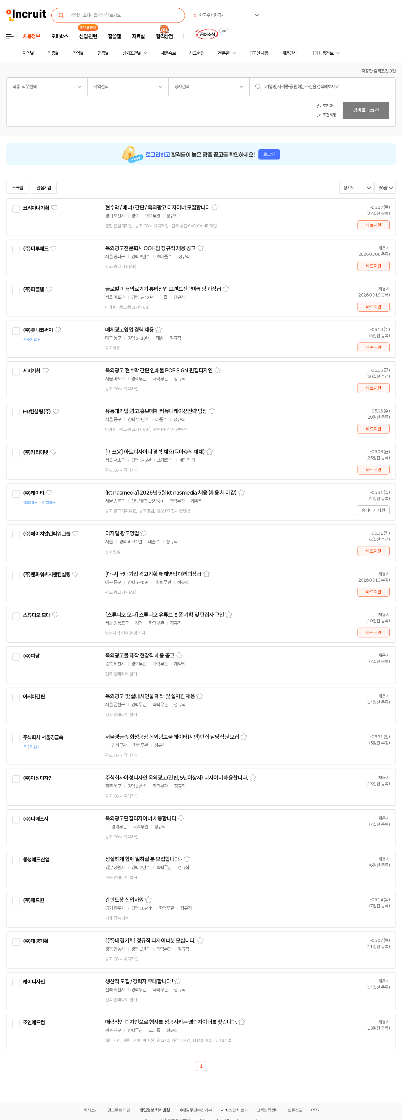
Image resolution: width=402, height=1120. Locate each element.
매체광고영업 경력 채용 (129, 330)
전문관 (223, 53)
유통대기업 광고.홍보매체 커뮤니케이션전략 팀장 (156, 411)
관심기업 (43, 188)
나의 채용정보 (321, 53)
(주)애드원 (33, 900)
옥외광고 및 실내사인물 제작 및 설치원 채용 (150, 696)
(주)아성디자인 (38, 778)
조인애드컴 (34, 1022)
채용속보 (168, 53)
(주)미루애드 (35, 248)
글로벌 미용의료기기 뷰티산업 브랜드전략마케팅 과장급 (163, 289)
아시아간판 (34, 696)
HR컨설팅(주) (37, 411)
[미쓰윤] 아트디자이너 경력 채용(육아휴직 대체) (155, 452)
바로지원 (373, 225)
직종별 (53, 53)
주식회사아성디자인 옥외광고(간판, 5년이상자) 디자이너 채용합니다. (176, 778)
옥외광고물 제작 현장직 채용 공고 (139, 655)
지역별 (28, 53)
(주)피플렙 (33, 289)
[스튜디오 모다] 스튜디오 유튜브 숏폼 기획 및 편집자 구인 (164, 615)
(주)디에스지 (35, 818)
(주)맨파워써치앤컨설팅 (46, 574)
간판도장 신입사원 (124, 900)
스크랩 (17, 188)
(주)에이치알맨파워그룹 (46, 533)
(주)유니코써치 (38, 330)
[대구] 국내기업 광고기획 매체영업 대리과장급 (153, 574)
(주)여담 (31, 656)
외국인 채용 (258, 53)
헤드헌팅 (196, 53)
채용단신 (289, 53)
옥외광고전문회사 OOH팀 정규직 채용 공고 (150, 248)
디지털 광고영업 (122, 533)
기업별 (77, 53)
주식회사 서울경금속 (43, 737)
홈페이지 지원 (373, 510)
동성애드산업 (36, 859)
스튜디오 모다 (36, 615)
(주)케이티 (33, 493)
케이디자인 (34, 981)
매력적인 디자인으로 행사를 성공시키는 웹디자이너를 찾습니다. (171, 1022)
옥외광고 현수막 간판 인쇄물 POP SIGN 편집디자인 (158, 370)
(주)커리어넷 (35, 452)
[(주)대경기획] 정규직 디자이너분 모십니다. (150, 940)
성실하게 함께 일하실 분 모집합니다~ (143, 859)
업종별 (103, 53)
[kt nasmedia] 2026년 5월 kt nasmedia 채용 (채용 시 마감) (171, 492)
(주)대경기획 (35, 941)
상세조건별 (131, 53)
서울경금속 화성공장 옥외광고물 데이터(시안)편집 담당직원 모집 (172, 737)
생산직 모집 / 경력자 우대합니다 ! (139, 981)
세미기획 (32, 370)
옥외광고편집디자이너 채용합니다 (140, 818)
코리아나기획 (36, 208)
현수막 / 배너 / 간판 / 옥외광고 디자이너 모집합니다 (157, 207)
